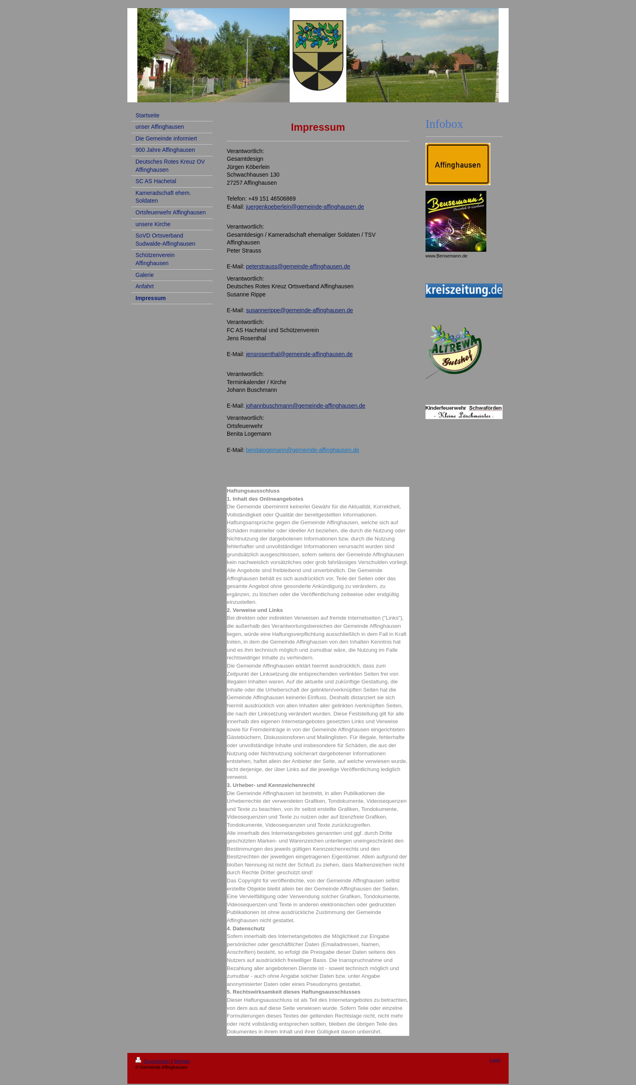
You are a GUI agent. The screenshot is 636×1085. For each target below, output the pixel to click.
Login (495, 1059)
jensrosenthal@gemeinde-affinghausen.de (299, 354)
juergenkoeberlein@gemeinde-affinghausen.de (305, 206)
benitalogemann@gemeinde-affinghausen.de (302, 450)
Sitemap (182, 1061)
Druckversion (153, 1061)
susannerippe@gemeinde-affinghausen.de (299, 310)
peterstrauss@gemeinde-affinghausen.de (298, 266)
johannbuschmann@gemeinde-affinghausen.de (305, 405)
